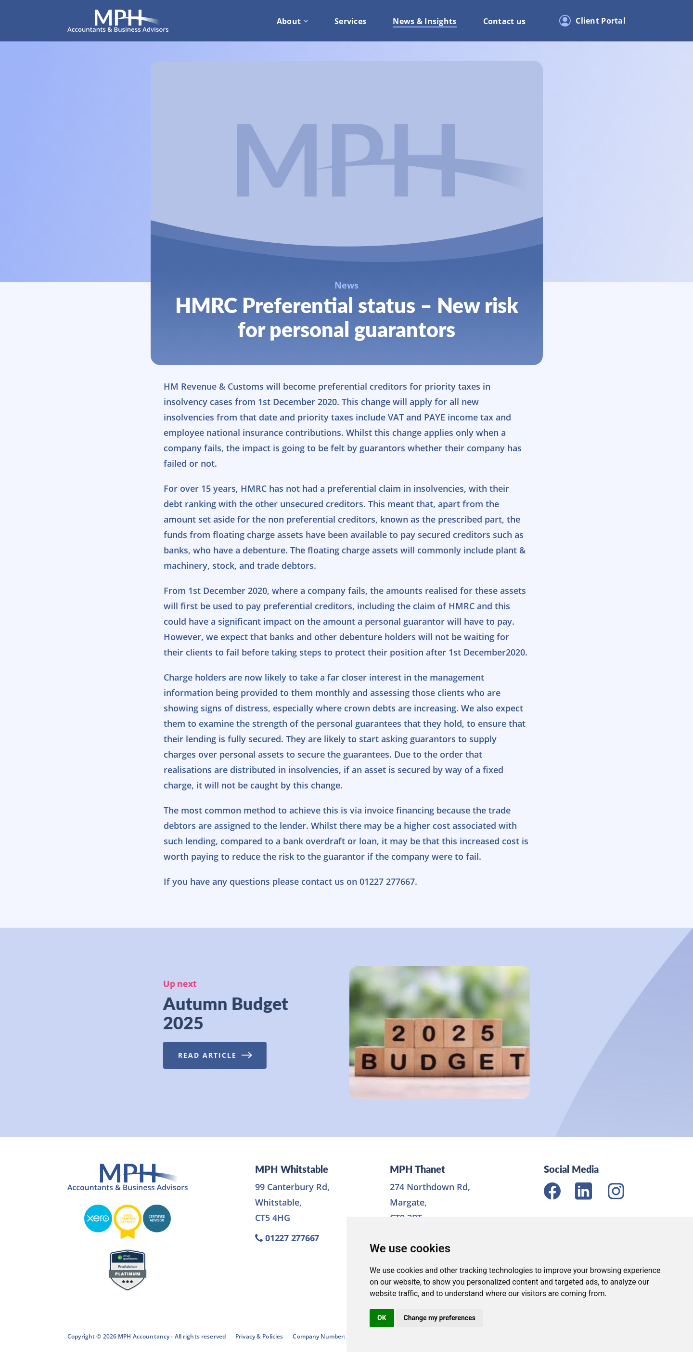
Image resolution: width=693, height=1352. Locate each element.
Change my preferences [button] (439, 1318)
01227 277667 (287, 1238)
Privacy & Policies (259, 1336)
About (289, 21)
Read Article (211, 1055)
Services (350, 21)
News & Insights (424, 21)
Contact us (504, 21)
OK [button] (381, 1318)
